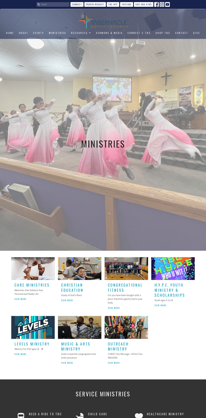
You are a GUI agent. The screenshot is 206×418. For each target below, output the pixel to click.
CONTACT (181, 33)
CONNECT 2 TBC (139, 33)
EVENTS (38, 33)
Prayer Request (95, 4)
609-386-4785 (144, 4)
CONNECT (77, 4)
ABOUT (23, 33)
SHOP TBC (162, 33)
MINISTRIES (57, 33)
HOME (10, 33)
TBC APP (113, 4)
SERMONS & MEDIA (109, 33)
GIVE (196, 33)
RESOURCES (81, 33)
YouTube (126, 4)
